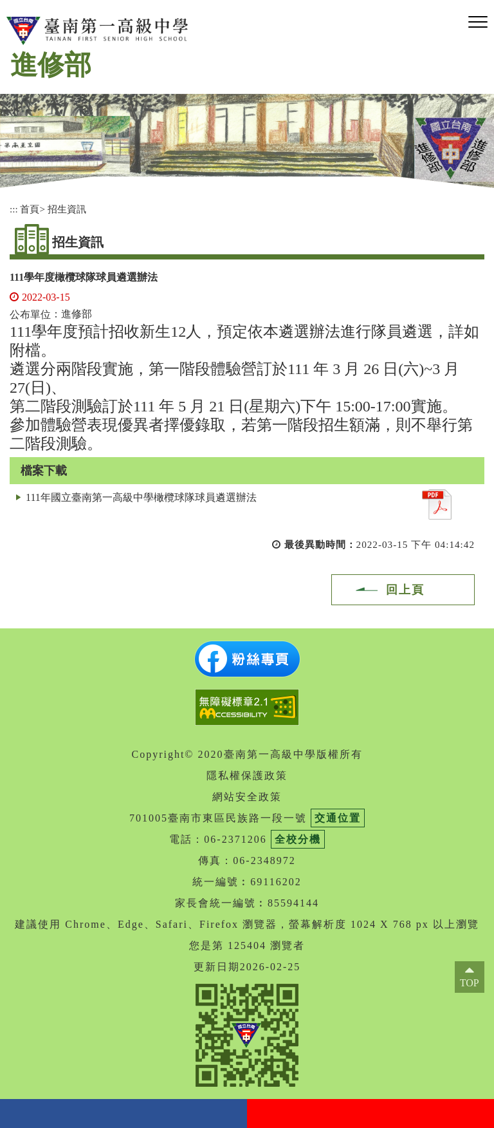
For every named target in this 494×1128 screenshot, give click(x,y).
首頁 (29, 208)
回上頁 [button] (405, 589)
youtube (370, 1113)
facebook (123, 1113)
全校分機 (298, 839)
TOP (469, 982)
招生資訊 (67, 208)
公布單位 (30, 314)
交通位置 (338, 818)
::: (14, 208)
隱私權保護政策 (247, 775)
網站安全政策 (247, 796)
